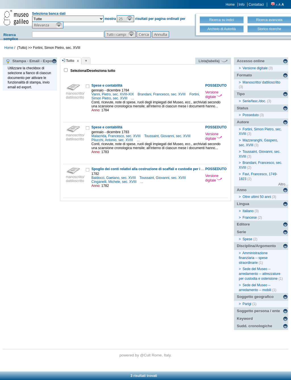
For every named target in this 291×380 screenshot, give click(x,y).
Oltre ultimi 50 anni (257, 197)
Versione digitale (213, 94)
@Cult (146, 355)
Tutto (70, 61)
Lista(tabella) (213, 61)
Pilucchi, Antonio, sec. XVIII (113, 140)
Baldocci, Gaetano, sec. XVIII (114, 178)
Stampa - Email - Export (30, 61)
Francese (250, 218)
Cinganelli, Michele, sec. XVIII (115, 182)
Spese (247, 239)
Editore (243, 224)
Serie (241, 232)
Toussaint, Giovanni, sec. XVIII (168, 136)
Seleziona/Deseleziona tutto (92, 71)
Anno (241, 190)
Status (242, 108)
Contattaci (256, 5)
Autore (243, 122)
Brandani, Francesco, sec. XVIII (162, 94)
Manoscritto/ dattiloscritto (261, 82)
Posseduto (251, 115)
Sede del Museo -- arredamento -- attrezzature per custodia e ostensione (259, 274)
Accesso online (251, 61)
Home (230, 5)
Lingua (243, 204)
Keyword (245, 318)
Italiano (248, 211)
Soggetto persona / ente (258, 311)
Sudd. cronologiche (254, 326)
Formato (244, 75)
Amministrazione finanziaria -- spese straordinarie (253, 258)
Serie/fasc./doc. (254, 101)
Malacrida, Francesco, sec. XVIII (117, 136)
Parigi (247, 304)
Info (241, 5)
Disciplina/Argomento (256, 246)
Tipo (241, 94)
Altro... (283, 184)
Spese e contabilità (107, 85)
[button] (125, 18)
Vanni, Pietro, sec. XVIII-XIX (113, 94)
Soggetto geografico (255, 297)
